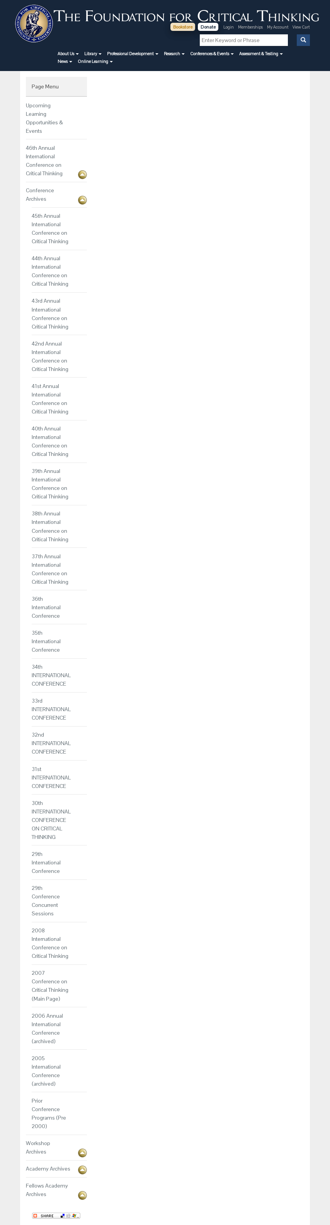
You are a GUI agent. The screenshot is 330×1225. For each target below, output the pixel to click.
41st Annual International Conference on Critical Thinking (50, 399)
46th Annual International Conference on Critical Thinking (44, 160)
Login (228, 27)
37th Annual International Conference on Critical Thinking (50, 569)
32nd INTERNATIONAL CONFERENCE (51, 743)
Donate (208, 27)
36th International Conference (46, 607)
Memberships (250, 27)
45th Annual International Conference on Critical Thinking (50, 228)
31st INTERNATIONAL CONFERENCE (51, 778)
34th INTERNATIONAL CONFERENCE (51, 675)
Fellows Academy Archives (47, 1190)
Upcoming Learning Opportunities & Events (44, 118)
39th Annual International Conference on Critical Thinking (50, 484)
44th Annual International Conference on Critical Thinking (50, 271)
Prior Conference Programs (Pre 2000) (49, 1113)
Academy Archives (48, 1168)
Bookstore (182, 27)
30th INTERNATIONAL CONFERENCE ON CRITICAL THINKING (51, 820)
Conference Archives (40, 194)
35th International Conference (46, 641)
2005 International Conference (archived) (46, 1071)
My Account (278, 27)
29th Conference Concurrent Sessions (46, 900)
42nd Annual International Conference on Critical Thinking (50, 356)
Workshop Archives (38, 1147)
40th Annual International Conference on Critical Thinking (50, 441)
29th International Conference (46, 862)
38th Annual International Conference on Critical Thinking (50, 526)
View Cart (301, 27)
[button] (68, 53)
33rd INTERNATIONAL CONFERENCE (51, 709)
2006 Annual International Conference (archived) (47, 1028)
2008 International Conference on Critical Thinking (50, 943)
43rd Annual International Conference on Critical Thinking (50, 313)
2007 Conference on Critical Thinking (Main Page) (50, 985)
